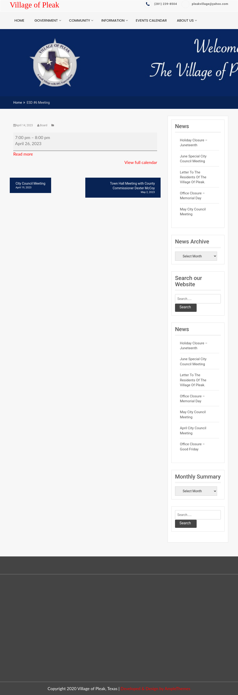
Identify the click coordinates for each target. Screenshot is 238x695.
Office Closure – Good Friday (192, 446)
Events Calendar (151, 20)
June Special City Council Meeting (193, 158)
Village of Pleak (34, 5)
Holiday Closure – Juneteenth (193, 142)
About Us (185, 20)
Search (185, 307)
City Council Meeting (30, 186)
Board (42, 125)
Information (113, 20)
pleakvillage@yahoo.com (205, 3)
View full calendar (140, 162)
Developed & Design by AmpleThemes (155, 688)
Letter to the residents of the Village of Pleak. (193, 177)
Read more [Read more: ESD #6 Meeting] (23, 153)
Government (46, 20)
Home (19, 20)
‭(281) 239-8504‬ (160, 3)
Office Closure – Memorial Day (192, 195)
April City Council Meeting (193, 430)
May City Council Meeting (193, 211)
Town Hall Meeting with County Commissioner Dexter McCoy (123, 188)
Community (79, 20)
